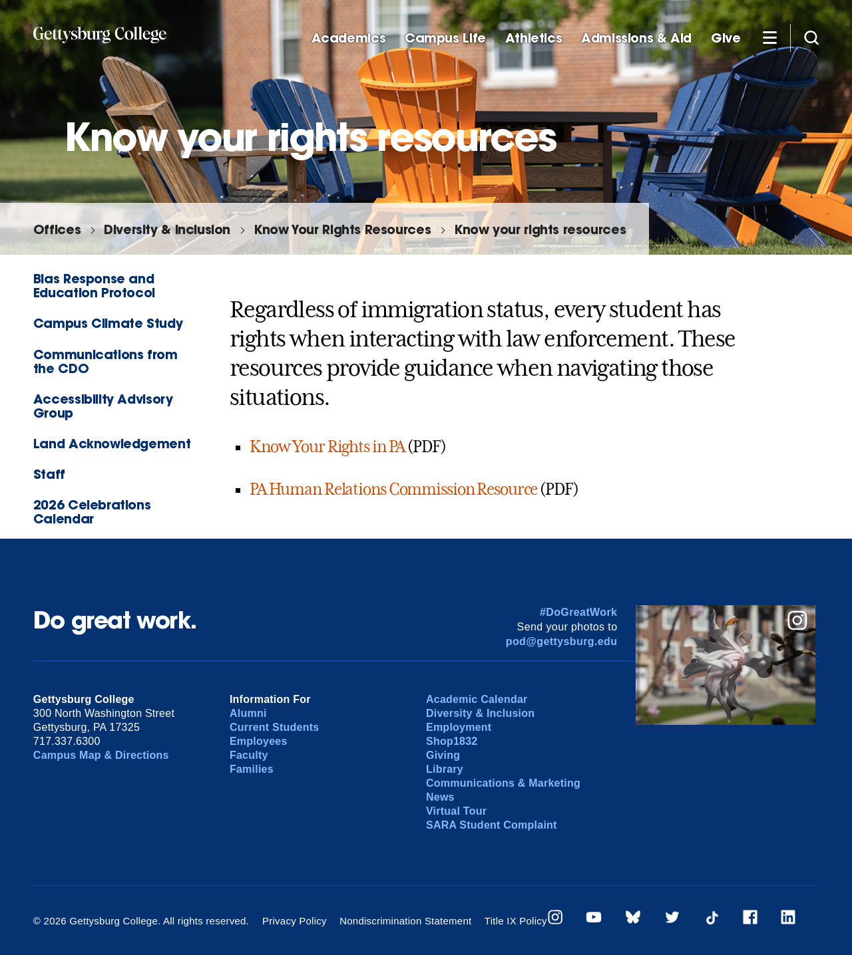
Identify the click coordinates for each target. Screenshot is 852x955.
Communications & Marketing (503, 783)
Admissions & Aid (636, 38)
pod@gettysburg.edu (562, 641)
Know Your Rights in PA (327, 447)
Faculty (249, 755)
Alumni (248, 713)
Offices (57, 229)
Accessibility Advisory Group (103, 406)
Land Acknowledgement (111, 443)
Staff (49, 474)
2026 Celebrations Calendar (91, 511)
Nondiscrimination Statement (405, 920)
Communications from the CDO (105, 361)
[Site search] (811, 37)
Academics (349, 38)
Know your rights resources (540, 229)
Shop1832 (452, 741)
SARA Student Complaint (491, 825)
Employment (458, 727)
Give (725, 38)
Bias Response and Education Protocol (94, 285)
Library (444, 769)
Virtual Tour (456, 811)
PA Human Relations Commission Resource (393, 489)
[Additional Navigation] (769, 37)
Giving (443, 755)
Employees (259, 741)
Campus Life (445, 38)
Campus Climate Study (107, 323)
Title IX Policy (516, 920)
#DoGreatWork (579, 612)
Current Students (275, 727)
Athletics (533, 38)
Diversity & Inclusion (167, 229)
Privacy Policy (294, 920)
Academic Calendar (477, 699)
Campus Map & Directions (101, 755)
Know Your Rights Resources (342, 229)
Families (252, 769)
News (440, 797)
